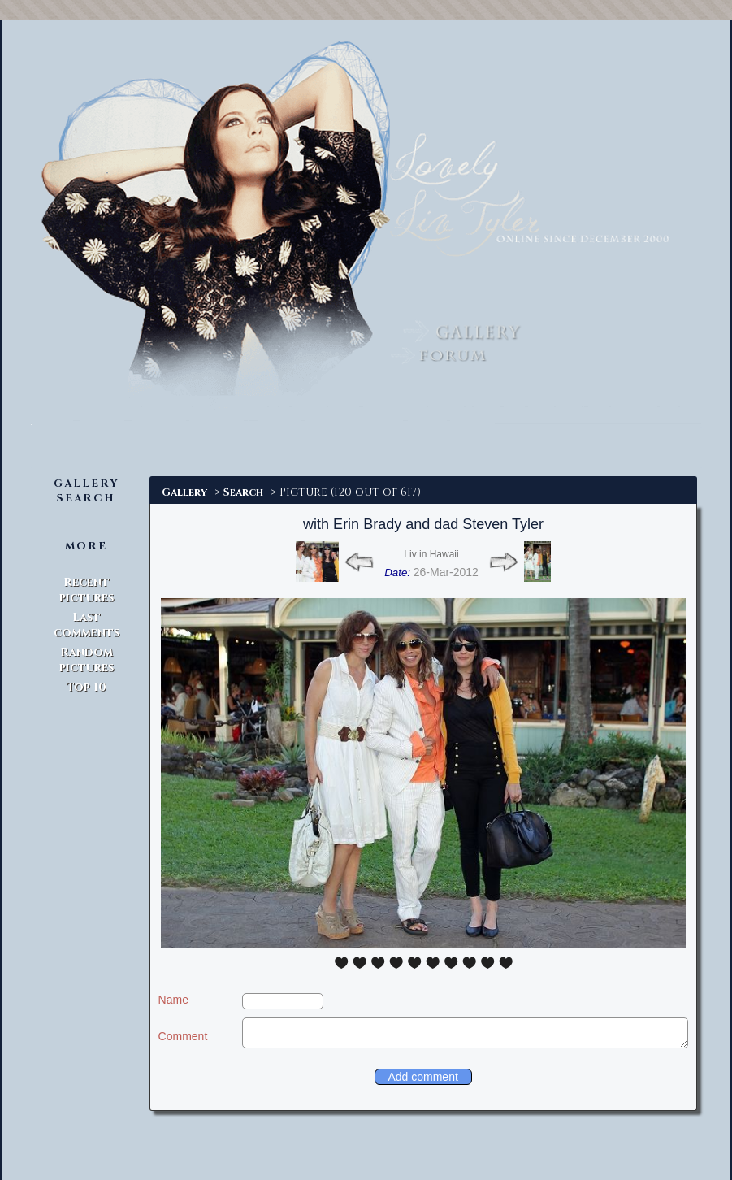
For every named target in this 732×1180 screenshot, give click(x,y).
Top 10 (86, 687)
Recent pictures (86, 590)
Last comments (86, 625)
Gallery (184, 492)
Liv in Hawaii (431, 554)
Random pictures (86, 659)
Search (243, 492)
